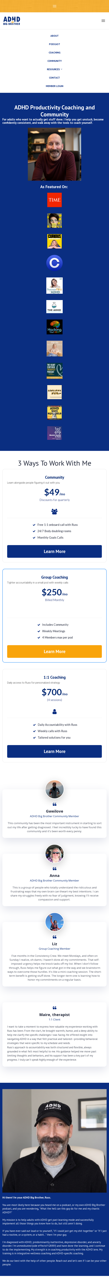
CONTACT (54, 77)
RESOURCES (53, 69)
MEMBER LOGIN (54, 86)
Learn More (54, 551)
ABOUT (54, 35)
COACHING (54, 52)
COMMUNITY (54, 60)
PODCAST (54, 44)
